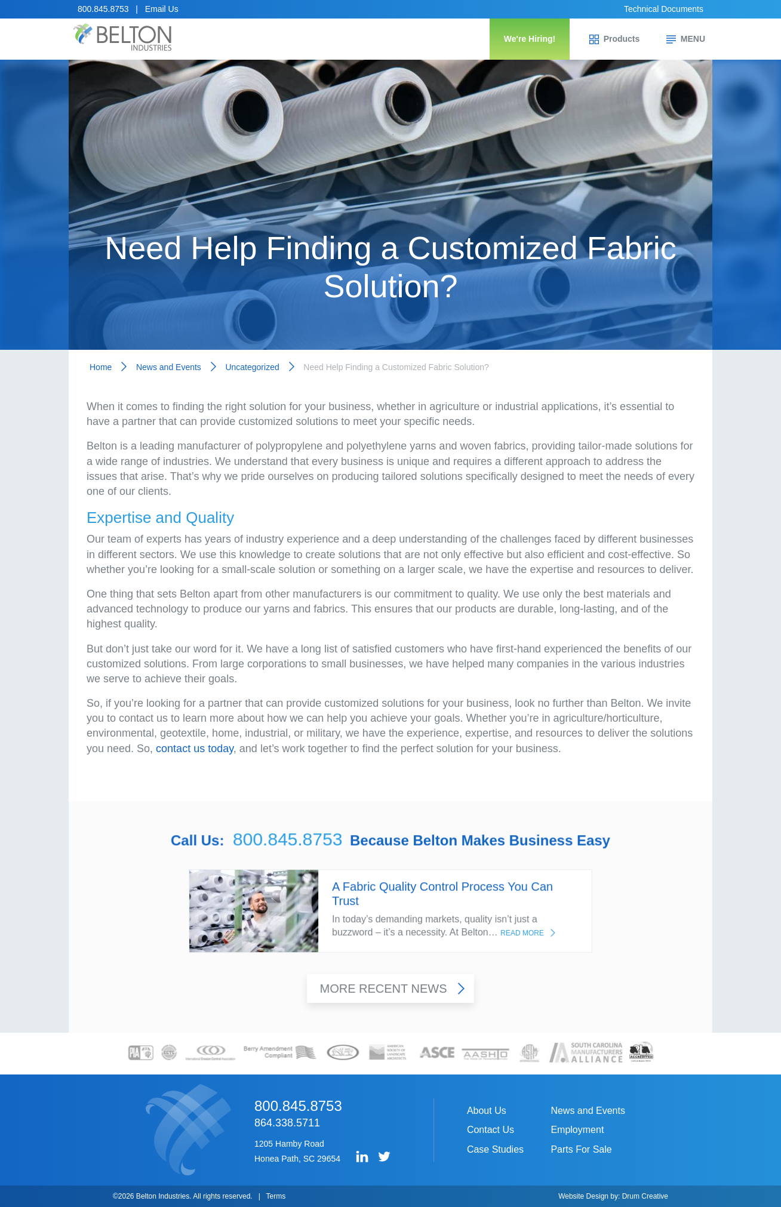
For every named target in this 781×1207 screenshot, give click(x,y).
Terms (276, 1196)
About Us (486, 1111)
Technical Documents (663, 9)
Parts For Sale (581, 1149)
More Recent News (392, 990)
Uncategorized (252, 367)
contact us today (194, 749)
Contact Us (490, 1130)
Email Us (162, 9)
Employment (577, 1130)
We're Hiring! (529, 39)
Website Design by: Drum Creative (613, 1196)
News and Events (168, 367)
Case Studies (495, 1149)
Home (101, 367)
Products (614, 39)
